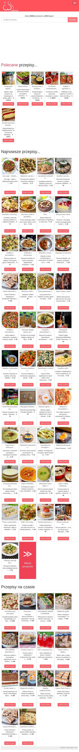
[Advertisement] (39, 40)
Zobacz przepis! (8, 104)
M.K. (76, 747)
